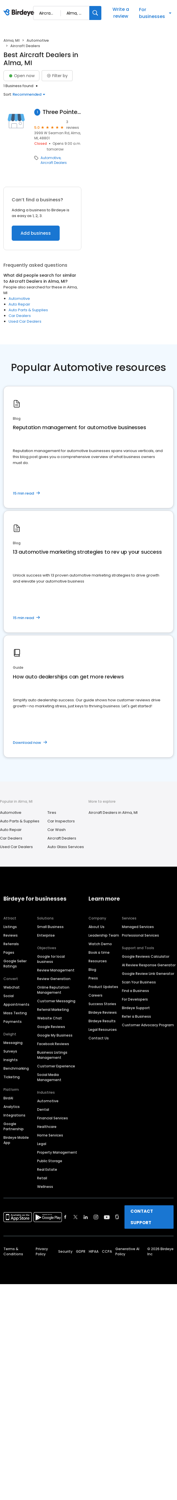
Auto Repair (19, 304)
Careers (95, 995)
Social (8, 995)
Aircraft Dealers (54, 162)
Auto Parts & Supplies (28, 310)
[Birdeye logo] (19, 13)
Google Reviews (51, 1026)
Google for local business (51, 959)
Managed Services (138, 926)
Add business (36, 233)
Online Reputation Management (53, 990)
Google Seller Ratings (15, 964)
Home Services (50, 1135)
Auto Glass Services (65, 847)
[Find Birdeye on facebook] (65, 1217)
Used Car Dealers (25, 321)
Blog (92, 969)
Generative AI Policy (127, 1251)
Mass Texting (15, 1013)
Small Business (50, 926)
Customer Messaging (56, 1001)
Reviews (10, 935)
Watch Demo (100, 943)
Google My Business (55, 1035)
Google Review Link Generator (148, 973)
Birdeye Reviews (102, 1012)
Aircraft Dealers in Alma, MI (113, 812)
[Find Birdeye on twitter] (75, 1217)
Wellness (45, 1186)
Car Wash (56, 829)
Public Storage (49, 1160)
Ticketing (11, 1077)
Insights (10, 1059)
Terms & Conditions (13, 1251)
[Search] (95, 13)
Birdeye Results (102, 1021)
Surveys (10, 1051)
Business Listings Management (52, 1055)
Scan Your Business (139, 982)
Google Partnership (13, 1126)
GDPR (80, 1251)
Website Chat (49, 1018)
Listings (10, 926)
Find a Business (135, 990)
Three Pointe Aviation (62, 112)
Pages (8, 952)
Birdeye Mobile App (16, 1140)
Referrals (11, 943)
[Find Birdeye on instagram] (96, 1217)
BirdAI (8, 1098)
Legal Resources (102, 1029)
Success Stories (102, 1003)
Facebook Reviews (53, 1043)
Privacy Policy (42, 1251)
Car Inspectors (61, 821)
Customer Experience (56, 1066)
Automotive (38, 40)
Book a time (99, 952)
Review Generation (54, 978)
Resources (97, 961)
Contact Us (98, 1038)
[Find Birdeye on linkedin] (85, 1217)
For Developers (135, 999)
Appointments (16, 1004)
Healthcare (47, 1126)
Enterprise (46, 935)
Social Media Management (49, 1077)
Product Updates (103, 986)
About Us (96, 926)
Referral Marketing (53, 1009)
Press (93, 978)
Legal (41, 1143)
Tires (51, 812)
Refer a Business (136, 1016)
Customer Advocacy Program (148, 1025)
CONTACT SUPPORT (141, 1217)
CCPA (107, 1251)
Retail (42, 1178)
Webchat (11, 987)
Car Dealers (20, 315)
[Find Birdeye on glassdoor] (117, 1217)
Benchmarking (16, 1068)
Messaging (13, 1042)
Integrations (14, 1115)
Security (65, 1251)
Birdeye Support (136, 1007)
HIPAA (93, 1251)
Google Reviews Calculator (145, 956)
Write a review (120, 12)
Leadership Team (103, 935)
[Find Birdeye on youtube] (107, 1217)
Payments (12, 1021)
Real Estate (47, 1169)
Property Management (57, 1152)
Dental (43, 1109)
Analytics (11, 1106)
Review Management (56, 970)
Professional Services (140, 935)
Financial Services (52, 1118)
